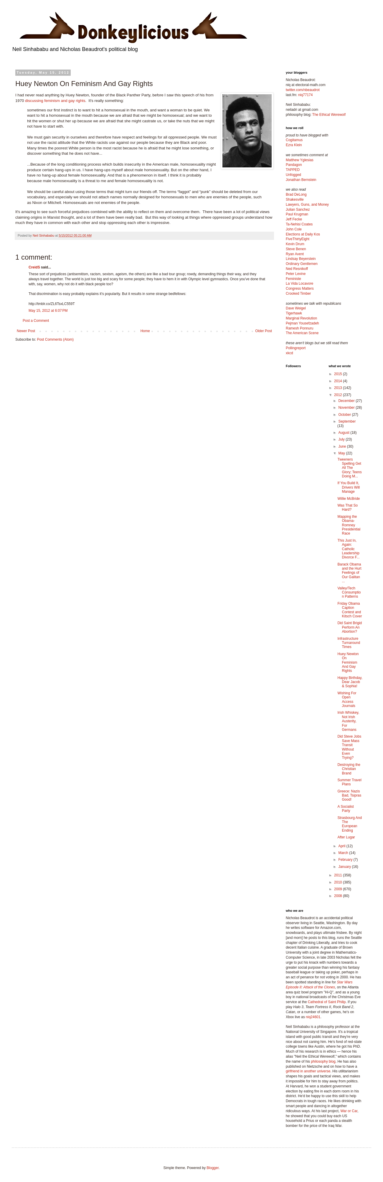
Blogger (213, 1168)
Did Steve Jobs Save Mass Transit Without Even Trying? (349, 747)
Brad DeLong (296, 194)
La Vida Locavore (299, 283)
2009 (338, 889)
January (345, 867)
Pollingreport (296, 348)
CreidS (34, 267)
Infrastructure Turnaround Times (348, 643)
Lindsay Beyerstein (301, 259)
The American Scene (302, 333)
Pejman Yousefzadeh (302, 323)
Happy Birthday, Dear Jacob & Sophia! (349, 682)
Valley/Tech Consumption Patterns (349, 592)
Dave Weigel (296, 308)
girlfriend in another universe (308, 1071)
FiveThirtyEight (297, 239)
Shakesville (295, 199)
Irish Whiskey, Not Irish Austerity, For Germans (348, 721)
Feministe (293, 279)
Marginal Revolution (301, 318)
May (342, 453)
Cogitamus (294, 140)
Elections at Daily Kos (303, 234)
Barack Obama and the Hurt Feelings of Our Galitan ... (349, 572)
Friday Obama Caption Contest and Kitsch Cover (349, 609)
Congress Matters (300, 288)
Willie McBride (348, 499)
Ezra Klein (294, 145)
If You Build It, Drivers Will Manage (348, 487)
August (344, 433)
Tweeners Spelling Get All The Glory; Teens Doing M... (349, 468)
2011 (338, 875)
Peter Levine (296, 274)
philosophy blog (323, 1061)
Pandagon (294, 165)
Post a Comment (36, 321)
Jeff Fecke (294, 219)
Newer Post (26, 331)
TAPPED (293, 170)
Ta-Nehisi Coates (299, 224)
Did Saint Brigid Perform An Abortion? (349, 627)
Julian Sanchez (298, 209)
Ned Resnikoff (297, 269)
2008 (338, 896)
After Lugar (346, 837)
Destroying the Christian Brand (348, 769)
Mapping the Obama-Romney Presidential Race (348, 525)
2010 (338, 882)
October (345, 415)
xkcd (289, 353)
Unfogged (293, 175)
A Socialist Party (345, 809)
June (342, 446)
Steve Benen (296, 249)
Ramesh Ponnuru (299, 328)
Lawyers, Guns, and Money (307, 204)
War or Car (348, 1111)
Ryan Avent (295, 254)
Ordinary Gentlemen (302, 264)
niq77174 (305, 95)
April (342, 846)
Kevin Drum (295, 244)
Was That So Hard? (347, 507)
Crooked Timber (298, 293)
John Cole (294, 229)
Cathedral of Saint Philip (327, 1002)
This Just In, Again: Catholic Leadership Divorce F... (348, 549)
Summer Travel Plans (349, 782)
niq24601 (313, 1017)
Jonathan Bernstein (301, 180)
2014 (338, 381)
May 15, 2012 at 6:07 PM (48, 311)
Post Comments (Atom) (55, 339)
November (347, 407)
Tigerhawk (294, 313)
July (342, 439)
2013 (338, 388)
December (347, 401)
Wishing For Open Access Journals (346, 699)
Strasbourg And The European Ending (349, 824)
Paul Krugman (297, 214)
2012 (338, 395)
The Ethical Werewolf (329, 115)
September (347, 421)
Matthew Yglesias (299, 160)
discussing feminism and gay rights (55, 100)
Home (145, 331)
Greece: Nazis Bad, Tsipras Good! (349, 795)
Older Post (263, 331)
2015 (338, 374)
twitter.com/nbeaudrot (303, 90)
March (343, 853)
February (345, 860)
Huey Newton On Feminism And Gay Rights (348, 662)
